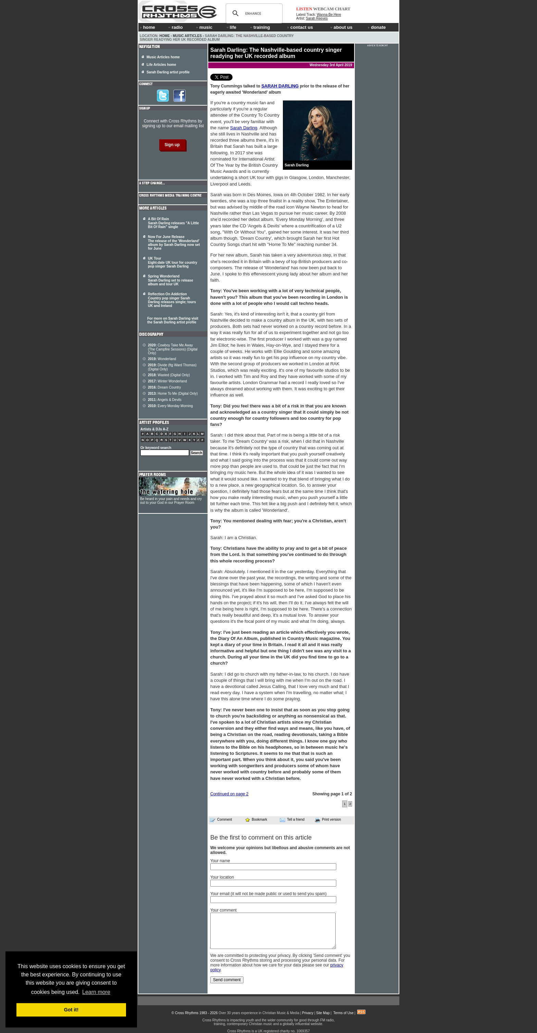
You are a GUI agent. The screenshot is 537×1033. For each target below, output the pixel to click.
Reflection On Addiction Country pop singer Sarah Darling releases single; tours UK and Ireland (172, 300)
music (203, 27)
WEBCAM (323, 8)
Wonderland (162, 359)
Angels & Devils (165, 400)
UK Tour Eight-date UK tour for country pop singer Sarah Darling (172, 262)
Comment (221, 819)
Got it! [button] (71, 1009)
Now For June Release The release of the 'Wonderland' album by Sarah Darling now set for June (174, 242)
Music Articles (187, 36)
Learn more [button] (96, 992)
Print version (328, 820)
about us (340, 27)
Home (165, 36)
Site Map (322, 1013)
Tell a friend (292, 819)
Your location (222, 877)
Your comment (223, 910)
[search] (253, 13)
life (231, 27)
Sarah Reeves (316, 18)
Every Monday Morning (170, 406)
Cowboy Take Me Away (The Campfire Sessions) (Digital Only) (173, 349)
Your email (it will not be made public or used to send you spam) (268, 893)
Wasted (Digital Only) (169, 375)
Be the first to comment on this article (261, 837)
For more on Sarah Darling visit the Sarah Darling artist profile (172, 320)
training (259, 27)
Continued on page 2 (229, 794)
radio (175, 27)
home (147, 27)
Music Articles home (163, 57)
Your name (220, 860)
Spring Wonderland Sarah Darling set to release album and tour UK (170, 280)
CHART (343, 8)
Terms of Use (343, 1013)
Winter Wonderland (167, 381)
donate (377, 27)
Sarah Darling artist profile (168, 72)
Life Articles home (161, 65)
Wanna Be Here (329, 14)
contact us (300, 27)
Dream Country (164, 387)
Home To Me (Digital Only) (173, 393)
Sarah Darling (244, 127)
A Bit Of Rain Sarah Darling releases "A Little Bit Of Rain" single (173, 223)
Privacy (307, 1013)
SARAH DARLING (280, 85)
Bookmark (256, 819)
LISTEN (304, 8)
